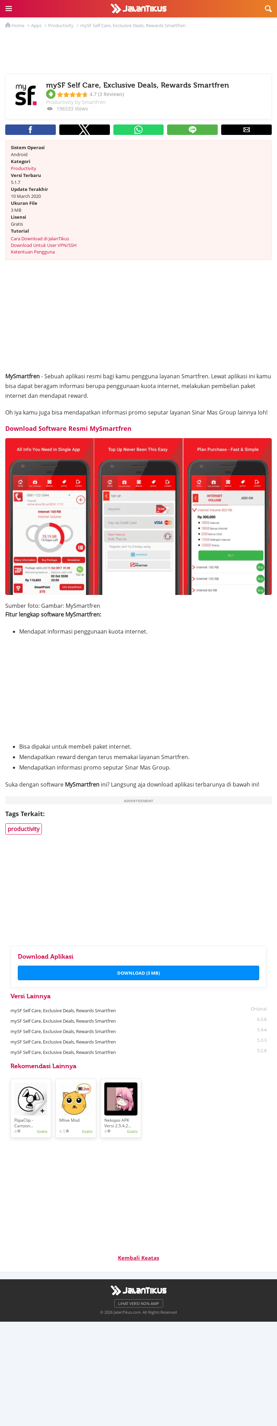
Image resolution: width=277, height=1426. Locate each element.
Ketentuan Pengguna (33, 252)
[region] (138, 49)
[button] (8, 8)
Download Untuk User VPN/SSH (44, 245)
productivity (23, 829)
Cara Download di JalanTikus (40, 238)
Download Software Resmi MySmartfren (68, 428)
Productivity (23, 168)
